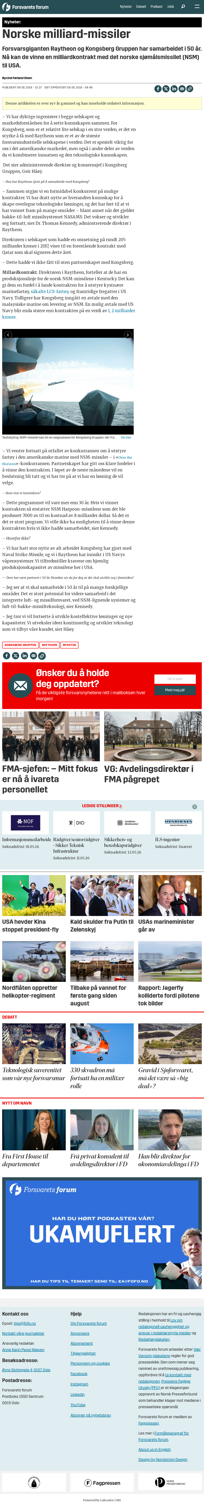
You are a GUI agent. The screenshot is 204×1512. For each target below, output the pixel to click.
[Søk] (183, 10)
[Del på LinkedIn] (174, 94)
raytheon (49, 651)
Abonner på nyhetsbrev (91, 1422)
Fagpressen (148, 1430)
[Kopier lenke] (189, 94)
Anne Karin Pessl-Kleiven (23, 1356)
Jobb (170, 10)
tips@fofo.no (25, 1330)
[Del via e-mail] (182, 94)
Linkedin (78, 1401)
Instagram (79, 1390)
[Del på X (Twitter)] (166, 94)
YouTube (78, 1411)
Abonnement (82, 1350)
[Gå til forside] (39, 9)
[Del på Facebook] (158, 94)
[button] (195, 812)
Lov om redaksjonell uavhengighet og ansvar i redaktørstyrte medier (164, 1333)
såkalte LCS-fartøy (50, 297)
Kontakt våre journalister (23, 1340)
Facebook (79, 1380)
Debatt (141, 10)
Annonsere (80, 1340)
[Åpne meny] (197, 10)
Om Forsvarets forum (89, 1330)
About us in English (154, 1456)
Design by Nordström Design (162, 1466)
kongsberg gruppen (20, 651)
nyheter (69, 651)
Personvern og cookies (90, 1370)
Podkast (157, 10)
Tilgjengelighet (83, 1360)
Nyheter (126, 10)
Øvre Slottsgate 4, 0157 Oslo (26, 1376)
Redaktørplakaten (154, 1346)
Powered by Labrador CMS (102, 1506)
